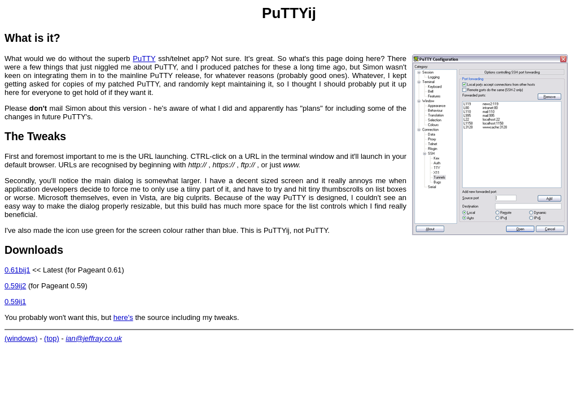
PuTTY (144, 58)
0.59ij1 (15, 301)
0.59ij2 (15, 286)
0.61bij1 (17, 270)
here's (123, 317)
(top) (51, 338)
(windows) (21, 338)
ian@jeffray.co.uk (93, 338)
